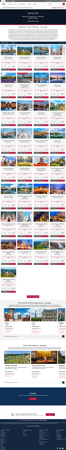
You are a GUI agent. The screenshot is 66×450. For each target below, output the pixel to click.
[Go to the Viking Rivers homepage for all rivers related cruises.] (3, 4)
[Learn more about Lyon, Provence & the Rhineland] (57, 105)
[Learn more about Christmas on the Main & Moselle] (8, 244)
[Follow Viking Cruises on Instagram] (60, 448)
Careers (2, 443)
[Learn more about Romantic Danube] (41, 50)
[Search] (64, 4)
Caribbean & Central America (44, 435)
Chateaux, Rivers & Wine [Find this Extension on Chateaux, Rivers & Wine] (36, 332)
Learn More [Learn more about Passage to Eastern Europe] (21, 152)
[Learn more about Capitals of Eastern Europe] (41, 133)
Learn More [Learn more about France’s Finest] (37, 125)
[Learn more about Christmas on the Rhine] (41, 189)
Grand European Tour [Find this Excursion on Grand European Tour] (35, 374)
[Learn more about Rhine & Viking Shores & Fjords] (57, 244)
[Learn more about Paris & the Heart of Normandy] (24, 78)
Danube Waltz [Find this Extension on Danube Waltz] (7, 332)
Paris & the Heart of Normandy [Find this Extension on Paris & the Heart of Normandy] (37, 331)
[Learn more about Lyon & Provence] (8, 78)
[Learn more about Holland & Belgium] (24, 161)
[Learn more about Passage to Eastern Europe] (24, 133)
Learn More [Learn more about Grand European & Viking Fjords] (5, 291)
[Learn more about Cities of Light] (57, 78)
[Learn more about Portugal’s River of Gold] (8, 133)
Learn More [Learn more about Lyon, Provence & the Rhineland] (54, 125)
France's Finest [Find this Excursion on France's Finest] (7, 376)
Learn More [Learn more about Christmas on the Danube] (54, 208)
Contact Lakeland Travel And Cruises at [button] (55, 1)
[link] (10, 4)
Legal (1, 445)
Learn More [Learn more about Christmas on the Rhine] (37, 208)
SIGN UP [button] (50, 414)
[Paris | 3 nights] (44, 314)
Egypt (24, 434)
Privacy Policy (3, 448)
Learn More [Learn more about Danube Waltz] (54, 69)
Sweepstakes (3, 435)
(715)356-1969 (60, 7)
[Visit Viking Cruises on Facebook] (57, 448)
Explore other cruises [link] (33, 296)
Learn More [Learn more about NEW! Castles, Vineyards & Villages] (54, 180)
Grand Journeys (41, 444)
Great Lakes (58, 434)
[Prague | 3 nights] (17, 314)
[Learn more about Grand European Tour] (24, 50)
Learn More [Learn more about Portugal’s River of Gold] (5, 152)
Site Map (2, 444)
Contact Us (2, 431)
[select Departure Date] (5, 43)
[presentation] (60, 336)
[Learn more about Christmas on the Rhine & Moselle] (41, 216)
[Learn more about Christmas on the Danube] (57, 189)
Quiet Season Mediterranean (44, 439)
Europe (24, 431)
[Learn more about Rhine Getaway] (8, 50)
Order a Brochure (3, 432)
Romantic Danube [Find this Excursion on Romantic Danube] (35, 376)
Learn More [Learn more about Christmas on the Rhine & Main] (54, 236)
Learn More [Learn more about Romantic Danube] (37, 69)
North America (41, 434)
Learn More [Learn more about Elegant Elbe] (54, 152)
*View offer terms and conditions (33, 426)
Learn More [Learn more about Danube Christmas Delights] (5, 236)
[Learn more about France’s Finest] (41, 105)
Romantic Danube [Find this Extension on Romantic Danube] (8, 331)
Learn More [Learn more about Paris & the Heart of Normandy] (21, 97)
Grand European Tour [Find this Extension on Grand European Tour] (8, 329)
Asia (24, 432)
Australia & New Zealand (43, 441)
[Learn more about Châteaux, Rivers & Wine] (8, 105)
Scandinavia (41, 431)
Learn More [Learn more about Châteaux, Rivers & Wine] (5, 125)
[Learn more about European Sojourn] (8, 189)
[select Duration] (14, 43)
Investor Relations (4, 441)
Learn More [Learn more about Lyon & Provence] (5, 97)
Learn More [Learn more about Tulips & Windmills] (37, 180)
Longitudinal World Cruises (61, 439)
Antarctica (58, 431)
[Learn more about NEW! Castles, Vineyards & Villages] (57, 161)
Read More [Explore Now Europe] (33, 398)
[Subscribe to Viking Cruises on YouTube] (62, 448)
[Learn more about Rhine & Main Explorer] (8, 161)
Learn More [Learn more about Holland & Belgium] (21, 180)
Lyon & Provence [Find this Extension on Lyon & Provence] (34, 329)
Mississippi (25, 435)
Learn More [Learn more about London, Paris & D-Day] (21, 125)
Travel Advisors (3, 436)
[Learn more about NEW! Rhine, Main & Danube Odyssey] (24, 189)
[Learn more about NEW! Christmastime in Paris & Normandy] (24, 216)
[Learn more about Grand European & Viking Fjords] (8, 272)
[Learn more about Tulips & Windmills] (41, 161)
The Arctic (58, 432)
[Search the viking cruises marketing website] (55, 4)
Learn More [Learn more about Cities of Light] (54, 97)
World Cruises (41, 443)
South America (41, 436)
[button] (15, 54)
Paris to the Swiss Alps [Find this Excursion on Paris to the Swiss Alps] (62, 374)
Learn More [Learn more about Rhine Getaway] (5, 69)
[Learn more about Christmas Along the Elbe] (24, 244)
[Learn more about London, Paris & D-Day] (24, 105)
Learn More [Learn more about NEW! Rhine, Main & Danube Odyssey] (21, 208)
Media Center (3, 439)
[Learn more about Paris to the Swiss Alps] (41, 78)
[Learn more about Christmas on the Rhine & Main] (57, 216)
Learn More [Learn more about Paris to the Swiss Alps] (37, 97)
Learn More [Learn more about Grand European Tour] (21, 69)
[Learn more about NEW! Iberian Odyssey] (41, 244)
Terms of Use (3, 446)
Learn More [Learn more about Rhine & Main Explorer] (5, 180)
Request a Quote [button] (12, 69)
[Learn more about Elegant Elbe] (57, 133)
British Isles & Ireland (42, 432)
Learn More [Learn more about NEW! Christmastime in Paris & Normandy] (21, 236)
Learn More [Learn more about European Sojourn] (5, 208)
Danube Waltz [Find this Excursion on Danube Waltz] (34, 377)
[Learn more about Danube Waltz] (57, 50)
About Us (2, 440)
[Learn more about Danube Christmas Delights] (8, 216)
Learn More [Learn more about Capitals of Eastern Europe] (37, 152)
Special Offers (3, 434)
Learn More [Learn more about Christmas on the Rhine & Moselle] (37, 236)
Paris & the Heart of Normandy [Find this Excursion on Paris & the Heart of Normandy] (10, 374)
